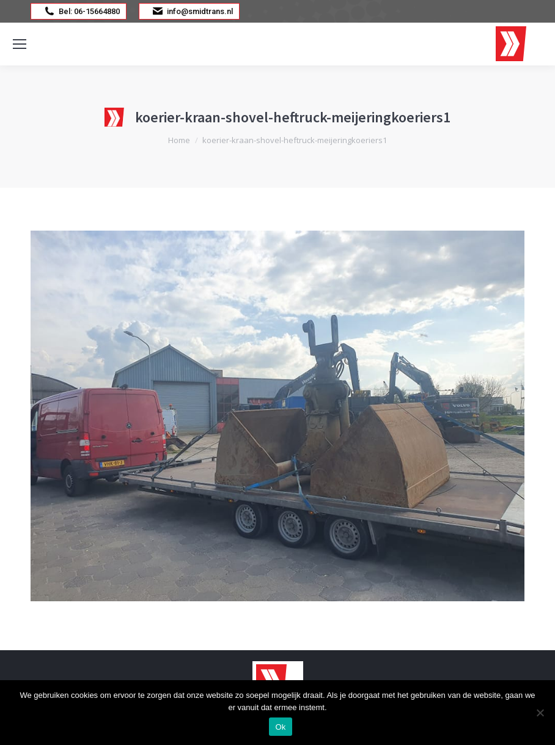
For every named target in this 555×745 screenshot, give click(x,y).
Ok (280, 727)
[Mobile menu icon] (19, 44)
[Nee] (540, 712)
